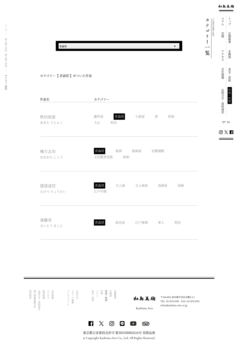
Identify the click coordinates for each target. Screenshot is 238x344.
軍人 (161, 222)
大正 (97, 122)
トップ (230, 21)
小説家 (140, 116)
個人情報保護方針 (34, 298)
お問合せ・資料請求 (223, 101)
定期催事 (230, 37)
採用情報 (43, 294)
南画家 (163, 185)
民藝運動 (158, 151)
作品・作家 (230, 95)
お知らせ (77, 294)
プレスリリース (68, 297)
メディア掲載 (72, 296)
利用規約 (30, 294)
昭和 (171, 116)
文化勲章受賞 (103, 156)
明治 (113, 122)
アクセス (223, 55)
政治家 (120, 222)
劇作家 (98, 116)
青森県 (119, 116)
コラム (223, 21)
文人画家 (141, 185)
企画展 (230, 54)
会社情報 (223, 73)
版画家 (136, 151)
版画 (118, 151)
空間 (223, 35)
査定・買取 (230, 75)
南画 (181, 185)
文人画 (120, 185)
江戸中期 (100, 191)
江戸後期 (141, 222)
